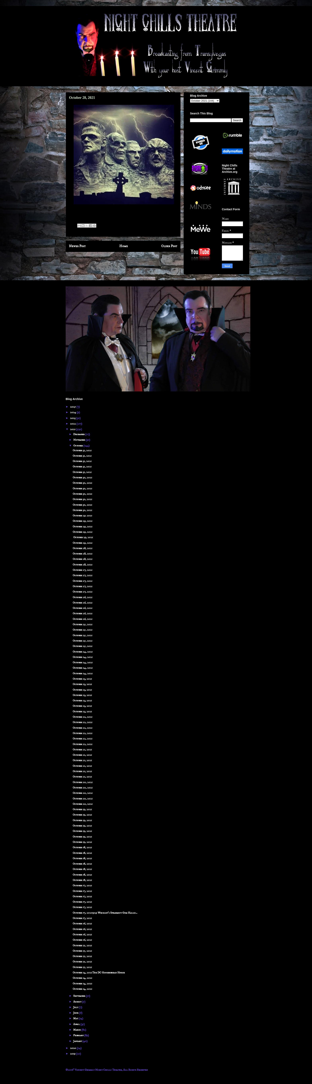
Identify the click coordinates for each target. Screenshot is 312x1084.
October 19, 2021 (82, 809)
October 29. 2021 (82, 515)
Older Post (169, 246)
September (79, 996)
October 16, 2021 (82, 923)
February (78, 1035)
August (77, 1001)
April (76, 1024)
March (77, 1030)
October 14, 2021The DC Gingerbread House (99, 972)
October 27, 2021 (82, 570)
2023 (73, 418)
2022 (73, 424)
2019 (73, 1053)
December (79, 434)
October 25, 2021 (82, 624)
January (77, 1041)
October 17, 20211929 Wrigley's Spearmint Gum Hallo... (105, 913)
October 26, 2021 (82, 597)
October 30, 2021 (82, 477)
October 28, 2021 (82, 548)
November (79, 440)
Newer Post (77, 246)
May (76, 1018)
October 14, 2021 (82, 978)
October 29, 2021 (82, 521)
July (76, 1007)
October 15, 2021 (82, 945)
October (78, 445)
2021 (73, 429)
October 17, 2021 (82, 885)
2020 (73, 1048)
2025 (73, 407)
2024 (73, 412)
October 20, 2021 (83, 782)
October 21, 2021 (82, 749)
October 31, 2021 (82, 450)
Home (123, 246)
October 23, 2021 (82, 679)
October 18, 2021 (82, 847)
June (76, 1013)
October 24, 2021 (83, 652)
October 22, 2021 (82, 717)
